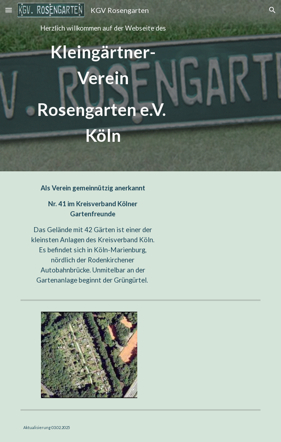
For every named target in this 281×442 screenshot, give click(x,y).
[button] (8, 10)
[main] (99, 85)
